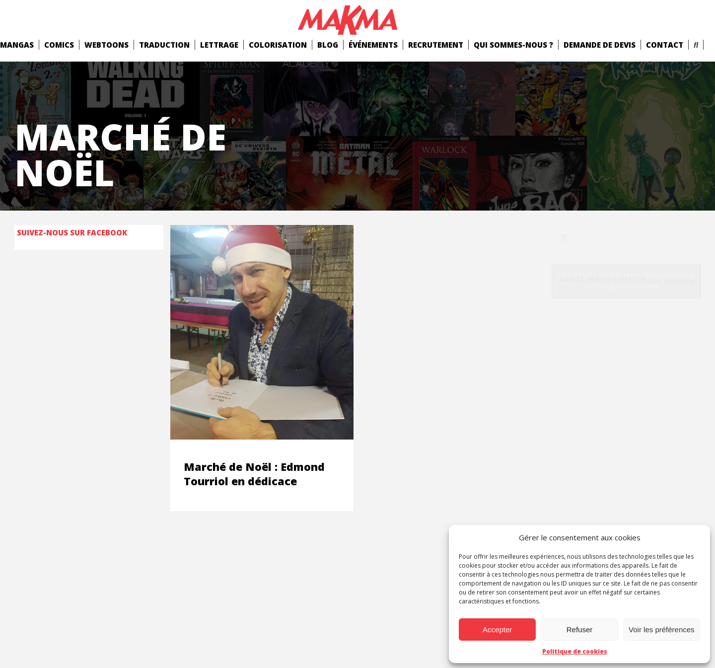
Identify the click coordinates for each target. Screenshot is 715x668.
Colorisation (278, 45)
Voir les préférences (662, 629)
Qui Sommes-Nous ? (513, 45)
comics (59, 45)
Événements (373, 45)
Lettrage (219, 45)
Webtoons (106, 45)
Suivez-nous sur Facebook (72, 232)
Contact (664, 45)
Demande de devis (600, 45)
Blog (327, 45)
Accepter (497, 629)
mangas (17, 45)
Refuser (580, 629)
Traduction (164, 45)
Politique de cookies (574, 651)
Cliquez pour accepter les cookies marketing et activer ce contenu (626, 281)
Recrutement (435, 45)
